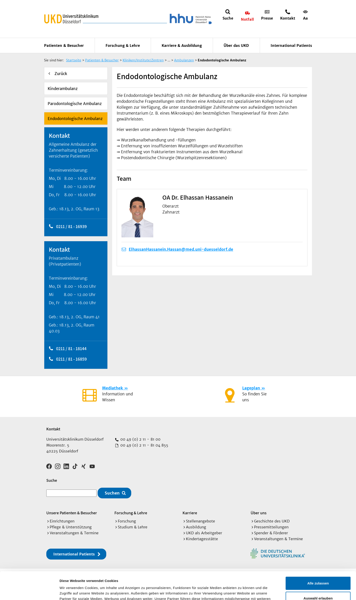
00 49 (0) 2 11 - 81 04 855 (143, 445)
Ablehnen (318, 585)
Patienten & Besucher (64, 45)
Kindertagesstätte (202, 539)
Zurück (60, 73)
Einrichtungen (62, 521)
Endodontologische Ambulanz (75, 118)
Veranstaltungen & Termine (74, 533)
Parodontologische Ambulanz (75, 103)
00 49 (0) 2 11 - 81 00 (140, 439)
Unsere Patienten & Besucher (71, 512)
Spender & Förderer (271, 533)
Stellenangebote (200, 521)
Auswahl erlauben (318, 570)
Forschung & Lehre (123, 45)
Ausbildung (196, 527)
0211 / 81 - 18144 (71, 348)
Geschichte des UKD (272, 521)
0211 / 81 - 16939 (71, 226)
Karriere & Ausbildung (182, 45)
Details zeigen (241, 591)
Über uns (259, 512)
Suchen (112, 493)
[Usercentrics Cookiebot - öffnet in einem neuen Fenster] (29, 591)
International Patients (291, 45)
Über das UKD (236, 45)
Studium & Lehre (132, 527)
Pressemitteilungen (271, 527)
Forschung (127, 521)
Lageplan (251, 388)
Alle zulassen (318, 555)
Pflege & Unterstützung (71, 527)
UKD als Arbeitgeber (204, 533)
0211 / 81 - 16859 (71, 359)
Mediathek (112, 388)
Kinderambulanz (63, 88)
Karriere (190, 512)
